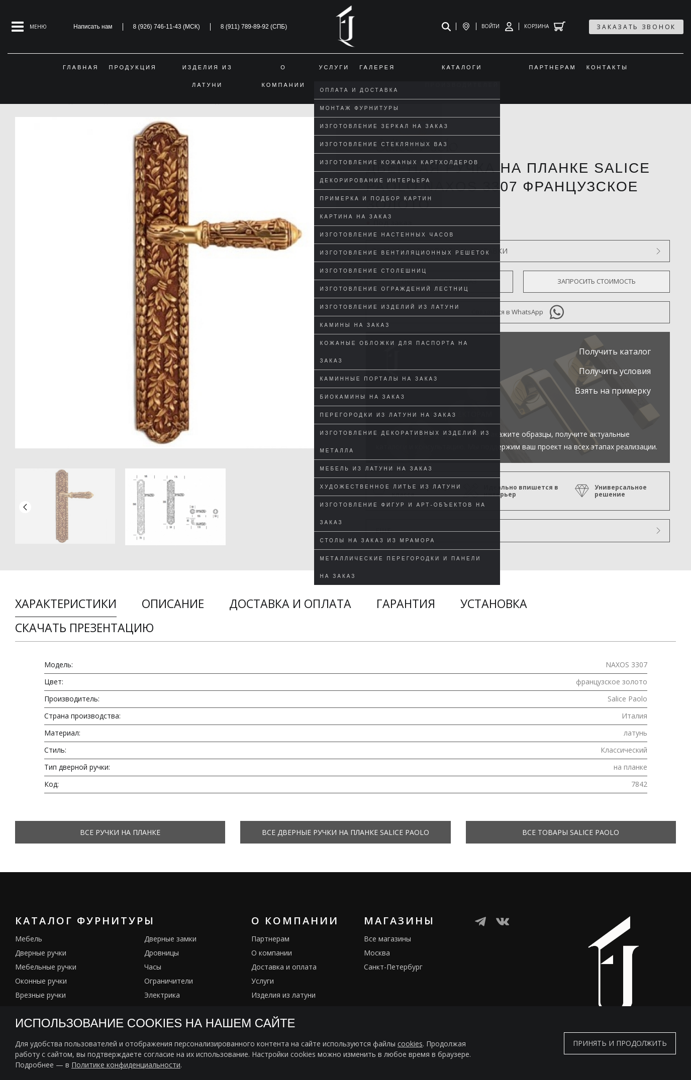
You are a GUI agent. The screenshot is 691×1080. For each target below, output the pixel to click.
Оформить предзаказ (439, 281)
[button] (326, 506)
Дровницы (161, 948)
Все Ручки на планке (120, 832)
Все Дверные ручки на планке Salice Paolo (345, 832)
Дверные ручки (40, 948)
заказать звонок (636, 27)
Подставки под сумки (180, 1005)
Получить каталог (615, 351)
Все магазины (387, 934)
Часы (152, 963)
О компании (271, 948)
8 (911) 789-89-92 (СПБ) (254, 26)
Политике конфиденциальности (125, 1064)
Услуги (262, 977)
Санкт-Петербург (393, 963)
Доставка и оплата (290, 603)
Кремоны (30, 1005)
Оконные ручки (41, 977)
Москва (377, 948)
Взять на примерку (613, 390)
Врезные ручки (40, 991)
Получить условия (615, 371)
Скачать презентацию (84, 628)
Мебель (28, 934)
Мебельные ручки (45, 963)
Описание (173, 603)
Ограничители (168, 977)
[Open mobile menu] (29, 26)
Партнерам (270, 934)
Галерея (265, 1005)
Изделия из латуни (283, 991)
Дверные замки (170, 934)
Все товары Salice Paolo (570, 832)
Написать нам (93, 26)
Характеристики (66, 603)
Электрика (162, 991)
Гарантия (405, 603)
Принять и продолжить (620, 1043)
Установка (493, 603)
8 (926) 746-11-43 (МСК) (166, 26)
